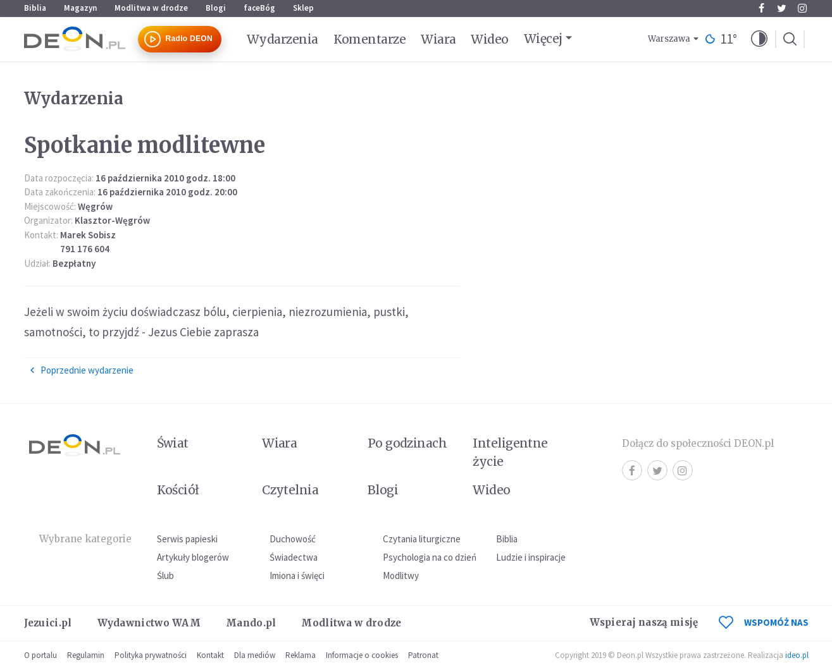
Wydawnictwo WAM (149, 623)
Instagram (802, 8)
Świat (173, 443)
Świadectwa (294, 557)
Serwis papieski (187, 539)
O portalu (40, 655)
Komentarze (369, 39)
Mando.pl (251, 623)
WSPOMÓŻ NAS (764, 622)
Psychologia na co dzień (429, 557)
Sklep (303, 8)
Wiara (438, 39)
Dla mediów (254, 655)
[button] (759, 39)
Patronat (423, 655)
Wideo (489, 39)
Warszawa (669, 39)
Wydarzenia (282, 39)
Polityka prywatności (151, 655)
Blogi (216, 8)
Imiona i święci (297, 576)
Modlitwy (401, 576)
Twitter (781, 8)
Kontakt (210, 655)
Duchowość (293, 539)
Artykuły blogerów (193, 557)
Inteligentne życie (510, 452)
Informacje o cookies (362, 655)
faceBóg (259, 8)
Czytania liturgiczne (422, 539)
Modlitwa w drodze (151, 8)
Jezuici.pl (48, 623)
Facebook (761, 8)
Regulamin (85, 655)
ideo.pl (797, 655)
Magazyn (80, 8)
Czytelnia (290, 489)
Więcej (543, 38)
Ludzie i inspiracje (531, 557)
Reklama (300, 655)
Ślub (165, 576)
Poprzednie (81, 370)
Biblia (35, 8)
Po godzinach (407, 443)
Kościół (178, 489)
